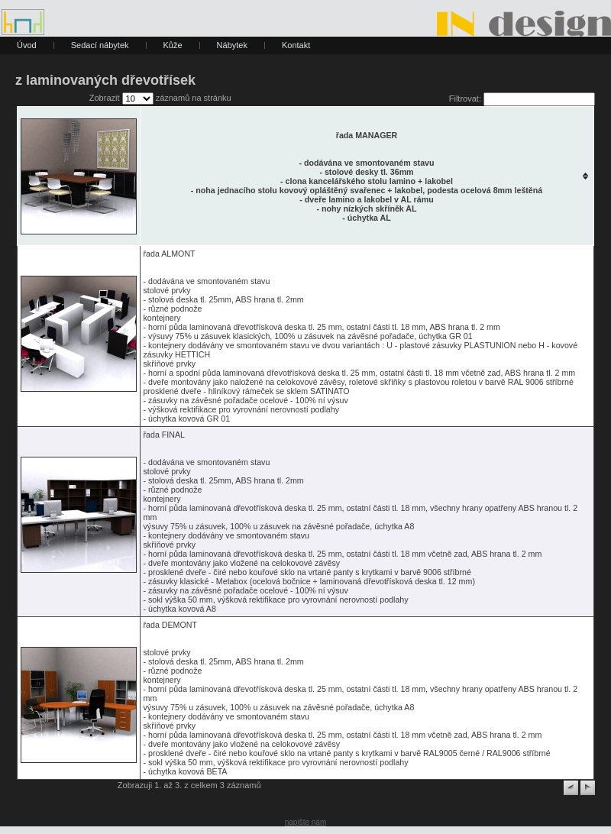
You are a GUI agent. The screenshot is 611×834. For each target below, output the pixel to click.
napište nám (305, 822)
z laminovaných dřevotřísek (105, 80)
